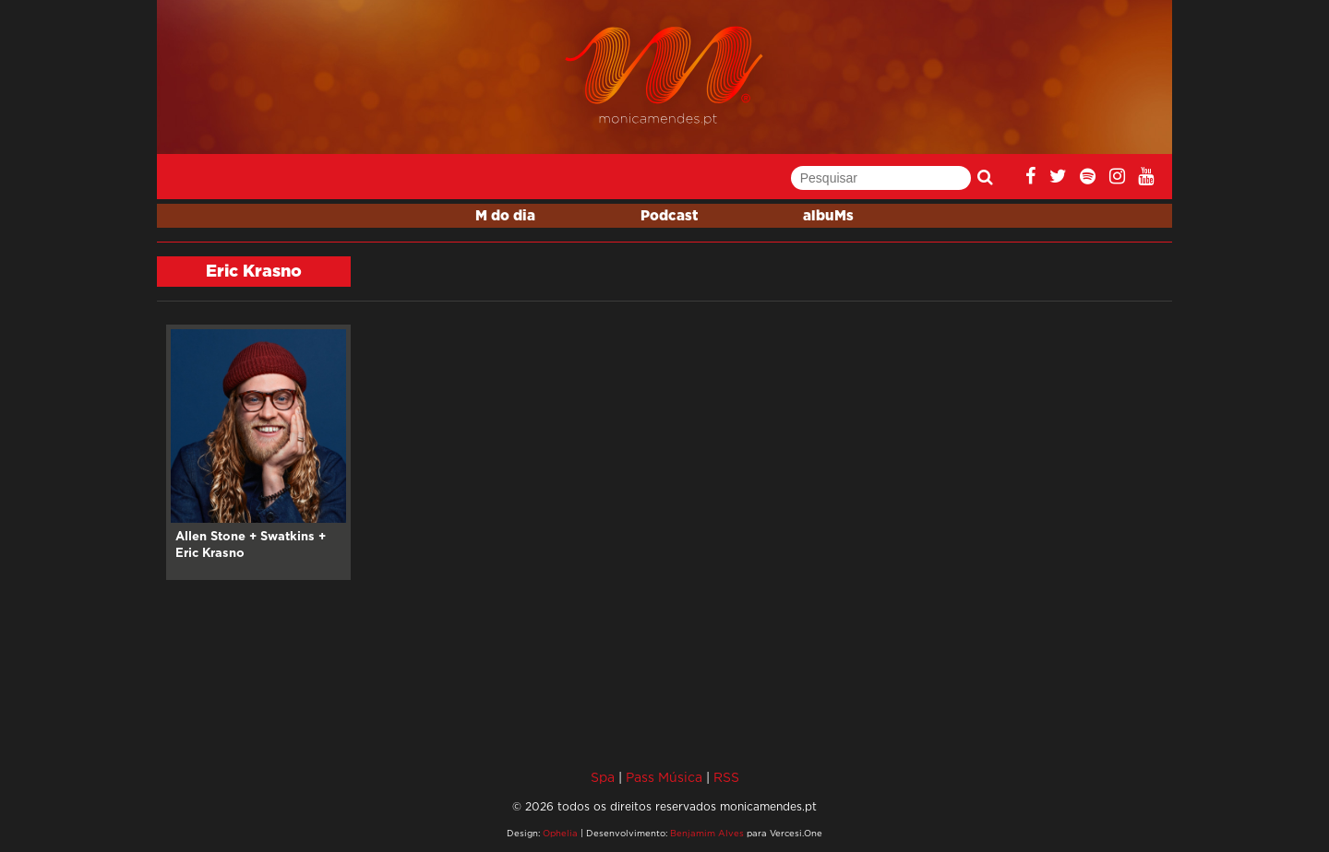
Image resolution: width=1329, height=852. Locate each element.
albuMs (828, 216)
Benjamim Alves (707, 833)
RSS (726, 777)
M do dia (505, 216)
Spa (603, 777)
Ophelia (560, 833)
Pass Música (664, 777)
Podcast (669, 216)
